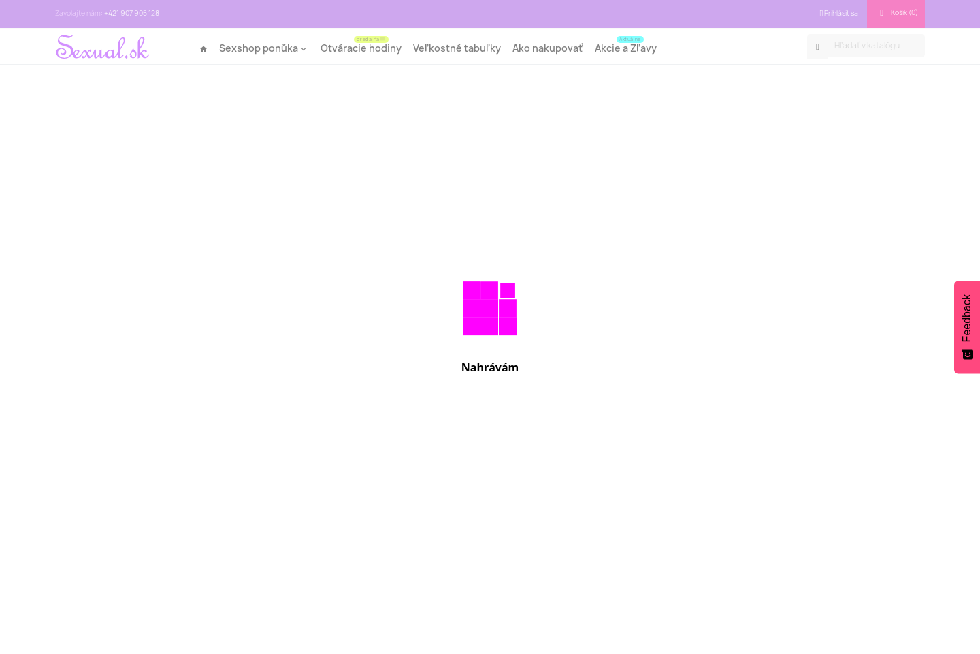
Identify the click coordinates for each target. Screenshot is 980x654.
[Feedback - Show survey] (967, 327)
